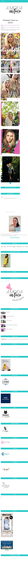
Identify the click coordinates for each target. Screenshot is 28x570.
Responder (5, 199)
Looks (8, 246)
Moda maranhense (19, 246)
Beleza (5, 246)
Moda (2, 246)
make (10, 246)
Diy (23, 246)
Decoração (13, 246)
